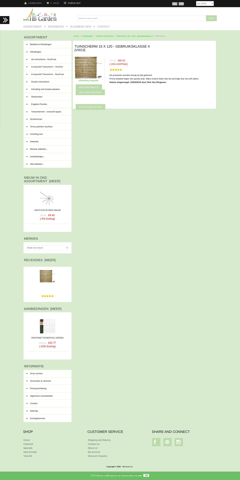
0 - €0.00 (52, 3)
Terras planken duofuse (47, 126)
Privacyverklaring (37, 388)
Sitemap (32, 411)
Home (76, 36)
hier (140, 476)
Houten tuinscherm (104, 36)
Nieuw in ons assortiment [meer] (42, 179)
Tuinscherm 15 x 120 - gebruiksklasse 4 (134, 36)
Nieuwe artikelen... (37, 149)
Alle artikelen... (35, 164)
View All (27, 456)
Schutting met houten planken (47, 89)
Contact (103, 26)
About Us (93, 448)
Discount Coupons (97, 456)
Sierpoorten (47, 97)
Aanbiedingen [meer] (43, 309)
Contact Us (93, 444)
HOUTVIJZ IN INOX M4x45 (47, 210)
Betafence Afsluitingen (47, 44)
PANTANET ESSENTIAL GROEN (47, 336)
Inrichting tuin (47, 134)
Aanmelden (33, 3)
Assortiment (32, 26)
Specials (27, 448)
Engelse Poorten (47, 104)
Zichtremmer (47, 119)
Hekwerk (47, 141)
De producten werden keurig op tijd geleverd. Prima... (47, 286)
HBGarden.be (127, 467)
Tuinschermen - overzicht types (47, 111)
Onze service (35, 373)
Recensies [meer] (40, 260)
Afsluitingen (87, 36)
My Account (94, 452)
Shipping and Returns (99, 440)
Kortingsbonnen (36, 418)
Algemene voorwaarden (40, 396)
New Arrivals (30, 452)
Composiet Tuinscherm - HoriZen (47, 67)
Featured (28, 444)
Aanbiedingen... (36, 156)
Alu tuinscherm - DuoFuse (47, 59)
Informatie (56, 26)
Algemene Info (80, 26)
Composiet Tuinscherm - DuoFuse (47, 75)
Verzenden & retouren (39, 381)
